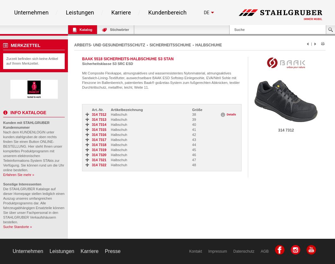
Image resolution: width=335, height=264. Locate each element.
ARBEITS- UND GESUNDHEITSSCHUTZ (109, 45)
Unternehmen (31, 12)
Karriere (121, 12)
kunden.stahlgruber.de (20, 137)
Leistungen (80, 12)
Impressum (217, 251)
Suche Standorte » (17, 227)
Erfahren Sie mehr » (18, 175)
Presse (113, 251)
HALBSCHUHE (208, 45)
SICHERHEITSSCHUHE (170, 45)
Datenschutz (243, 251)
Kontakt (195, 251)
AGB (265, 251)
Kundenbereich (167, 12)
